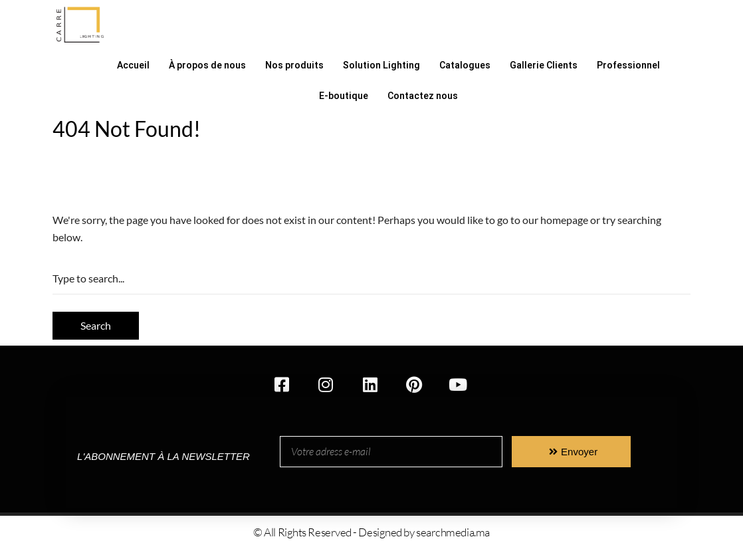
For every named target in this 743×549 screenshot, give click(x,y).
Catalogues (464, 65)
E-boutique (343, 96)
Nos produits (294, 65)
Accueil (133, 65)
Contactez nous (422, 96)
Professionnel (628, 65)
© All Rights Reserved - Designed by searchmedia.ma (371, 532)
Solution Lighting (381, 65)
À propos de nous (207, 65)
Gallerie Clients (544, 65)
